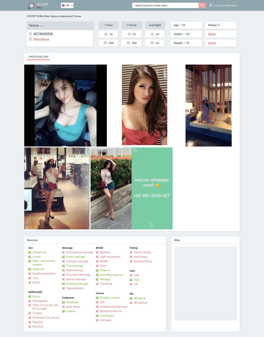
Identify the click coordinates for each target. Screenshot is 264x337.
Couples (37, 313)
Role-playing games (111, 274)
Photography (40, 301)
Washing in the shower (46, 317)
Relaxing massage (77, 283)
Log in (223, 5)
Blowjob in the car (111, 311)
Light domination (110, 256)
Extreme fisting (143, 261)
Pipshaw (38, 322)
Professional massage (79, 252)
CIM (136, 275)
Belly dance (73, 306)
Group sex (39, 269)
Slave (103, 265)
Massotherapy (74, 270)
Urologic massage (77, 261)
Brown (212, 43)
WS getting (140, 302)
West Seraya (51, 16)
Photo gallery (38, 56)
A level (37, 256)
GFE (102, 302)
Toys (35, 278)
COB (136, 279)
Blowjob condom (110, 297)
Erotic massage (75, 256)
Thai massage (74, 265)
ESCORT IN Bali (35, 16)
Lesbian (71, 311)
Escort (36, 296)
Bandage (105, 279)
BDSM (103, 261)
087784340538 (43, 33)
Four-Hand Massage (78, 274)
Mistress (105, 252)
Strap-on (105, 270)
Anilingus (105, 320)
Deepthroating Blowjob (113, 306)
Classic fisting (142, 252)
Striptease (72, 302)
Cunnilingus (107, 315)
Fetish (36, 282)
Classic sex (39, 252)
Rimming (38, 326)
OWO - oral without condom (44, 262)
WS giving (139, 298)
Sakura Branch (75, 288)
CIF (136, 284)
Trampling (106, 283)
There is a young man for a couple (45, 306)
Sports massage (76, 279)
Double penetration (44, 273)
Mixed (212, 34)
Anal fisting (140, 256)
